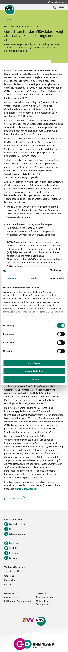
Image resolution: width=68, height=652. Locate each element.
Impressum (41, 593)
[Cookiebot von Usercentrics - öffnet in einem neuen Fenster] (53, 271)
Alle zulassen (34, 363)
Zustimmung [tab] (11, 278)
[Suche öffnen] (54, 7)
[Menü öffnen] (61, 7)
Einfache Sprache (57, 2)
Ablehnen (34, 379)
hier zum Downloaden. (26, 488)
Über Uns (9, 575)
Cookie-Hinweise (11, 597)
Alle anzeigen (15, 498)
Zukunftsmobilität (13, 571)
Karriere (8, 584)
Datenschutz (9, 593)
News (9, 19)
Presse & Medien (12, 580)
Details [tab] (34, 278)
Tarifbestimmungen (44, 597)
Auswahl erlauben (34, 371)
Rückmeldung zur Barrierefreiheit (43, 603)
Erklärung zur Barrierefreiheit (17, 601)
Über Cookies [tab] (57, 278)
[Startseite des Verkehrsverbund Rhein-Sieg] (9, 9)
